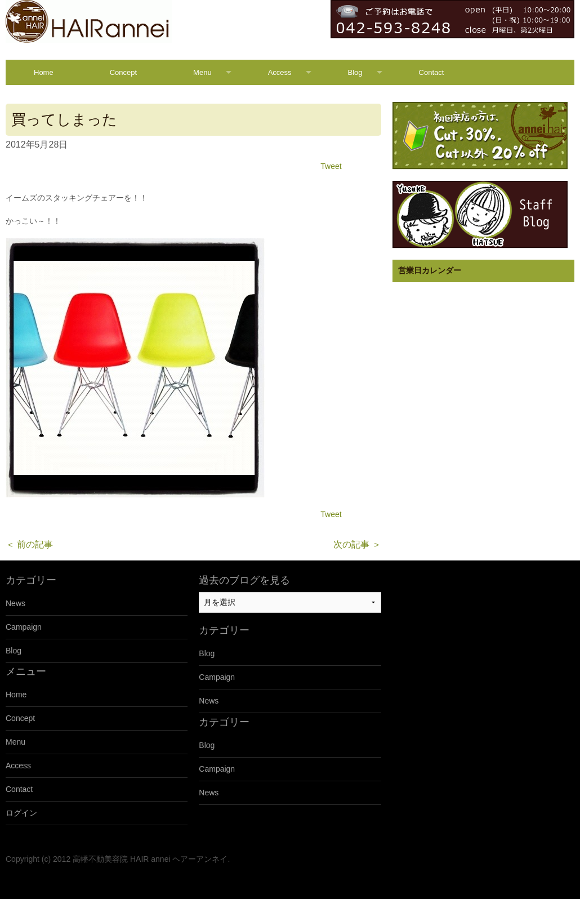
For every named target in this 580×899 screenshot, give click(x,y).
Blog (355, 72)
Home (43, 72)
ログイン (21, 812)
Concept (123, 72)
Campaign (24, 626)
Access (280, 72)
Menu (202, 72)
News (15, 603)
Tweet (330, 166)
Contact (431, 72)
